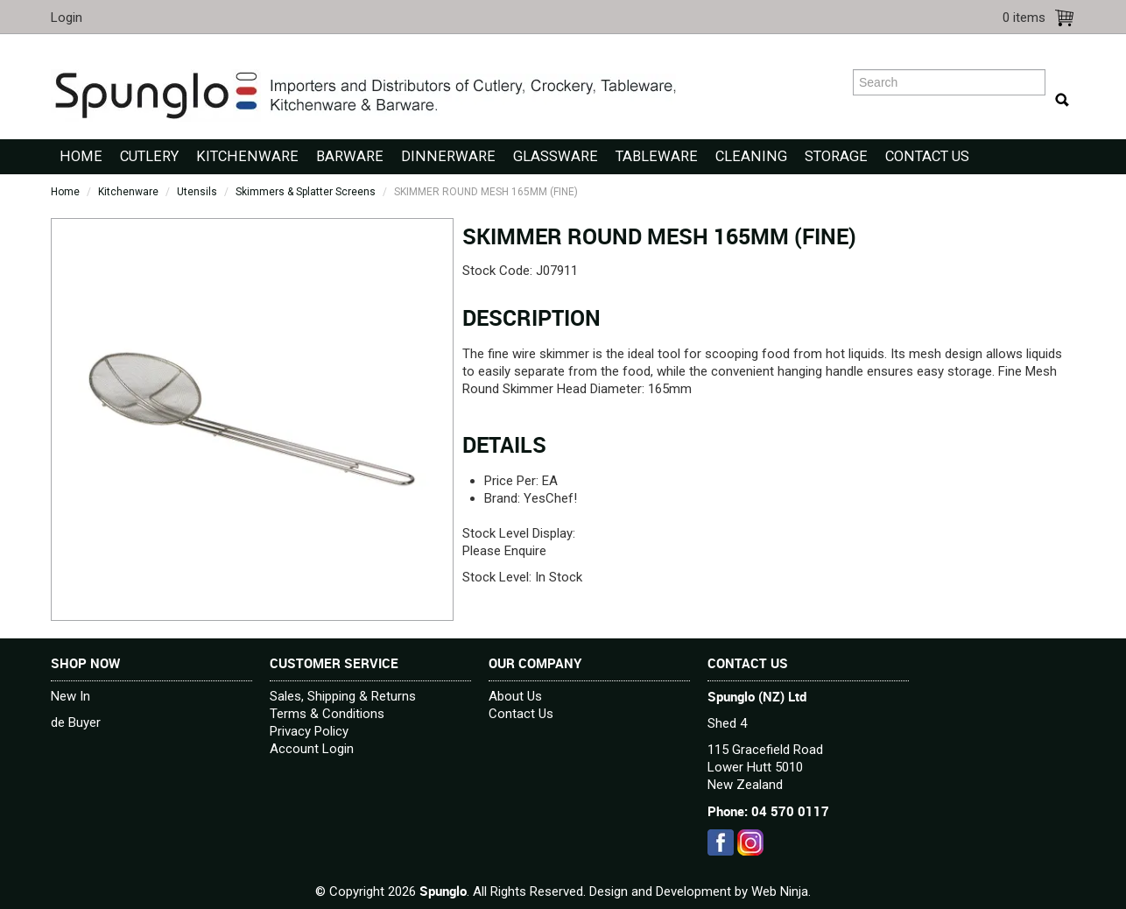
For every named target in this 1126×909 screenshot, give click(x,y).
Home (81, 156)
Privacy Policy (309, 731)
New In (70, 696)
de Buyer (76, 722)
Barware (350, 156)
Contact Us (927, 156)
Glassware (555, 156)
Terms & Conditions (327, 714)
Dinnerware (448, 156)
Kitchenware (247, 156)
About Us (515, 696)
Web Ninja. (781, 891)
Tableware (657, 156)
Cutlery (149, 156)
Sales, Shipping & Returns (343, 696)
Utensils (197, 192)
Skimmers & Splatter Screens (306, 192)
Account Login (312, 749)
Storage (836, 156)
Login (66, 17)
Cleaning (751, 156)
